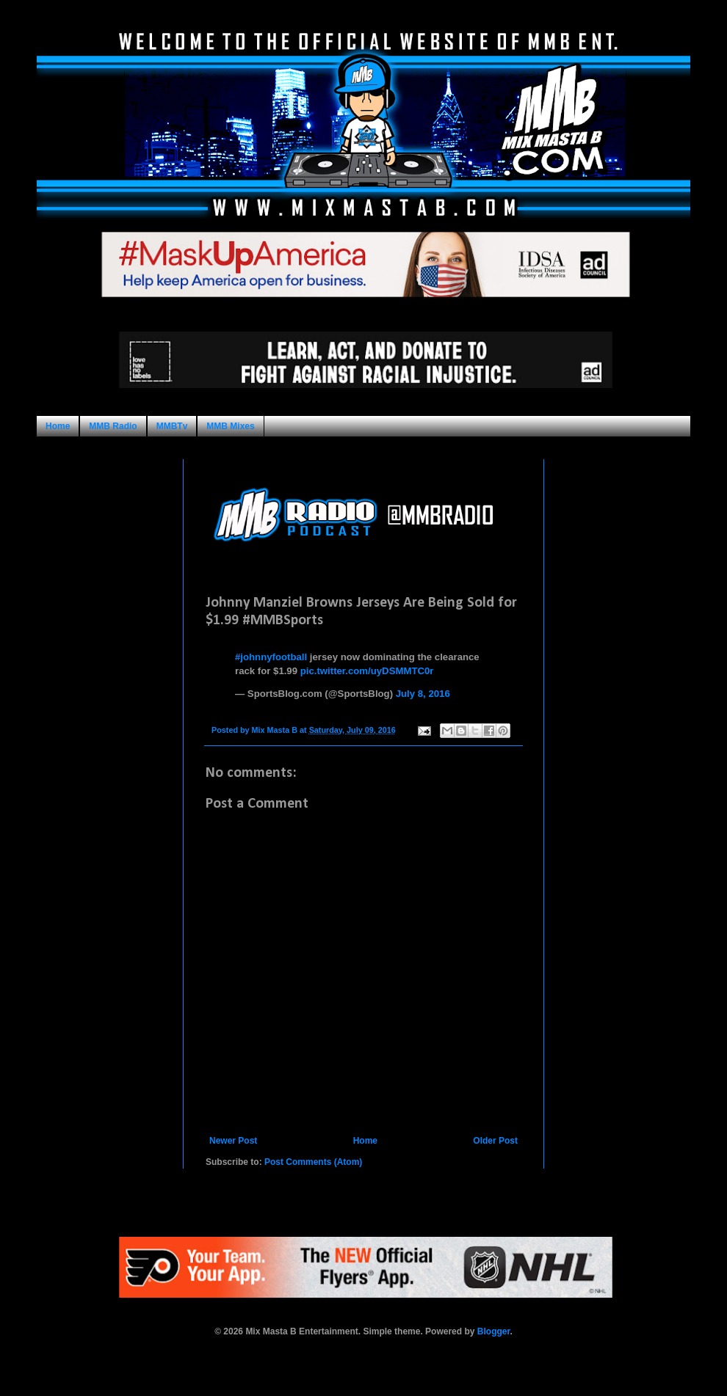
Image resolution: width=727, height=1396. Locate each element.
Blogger (493, 1331)
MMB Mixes (230, 426)
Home (58, 426)
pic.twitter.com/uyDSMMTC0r (367, 670)
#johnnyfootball (271, 656)
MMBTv (172, 426)
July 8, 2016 (423, 693)
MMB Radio (113, 426)
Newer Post (233, 1141)
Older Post (495, 1141)
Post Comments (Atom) (313, 1162)
